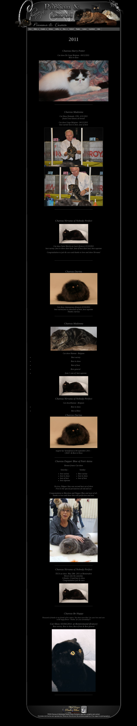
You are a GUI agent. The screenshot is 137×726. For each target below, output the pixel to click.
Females (44, 29)
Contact (84, 29)
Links (98, 29)
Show (65, 29)
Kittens (51, 29)
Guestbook (92, 29)
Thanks (78, 29)
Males (36, 29)
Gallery (58, 29)
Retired (71, 29)
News (30, 29)
